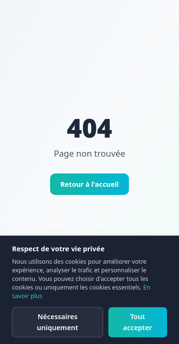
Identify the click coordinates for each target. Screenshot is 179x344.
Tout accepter (137, 322)
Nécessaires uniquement (57, 322)
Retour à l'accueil (89, 184)
